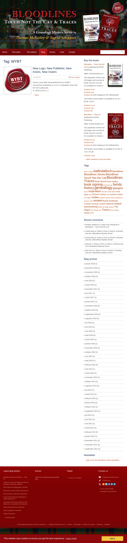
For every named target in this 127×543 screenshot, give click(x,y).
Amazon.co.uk (89, 89)
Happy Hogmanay (9, 513)
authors (90, 171)
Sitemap (99, 524)
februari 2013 (90, 398)
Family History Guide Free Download (15, 494)
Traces (106, 209)
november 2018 (91, 272)
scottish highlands (106, 204)
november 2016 (91, 306)
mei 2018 (88, 281)
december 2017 (91, 289)
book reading (112, 181)
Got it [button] (112, 538)
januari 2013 (90, 403)
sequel (117, 203)
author (86, 171)
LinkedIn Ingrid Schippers (112, 484)
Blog (43, 52)
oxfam (95, 197)
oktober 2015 (90, 352)
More (37, 95)
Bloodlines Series (94, 174)
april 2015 (89, 361)
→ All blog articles (9, 517)
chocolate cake (107, 185)
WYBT (92, 213)
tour (100, 210)
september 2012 (91, 411)
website (116, 210)
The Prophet (95, 210)
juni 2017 (88, 293)
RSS (103, 484)
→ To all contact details (105, 489)
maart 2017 (89, 297)
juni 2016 (88, 327)
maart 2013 (89, 394)
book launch (101, 181)
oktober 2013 (90, 381)
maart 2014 (89, 373)
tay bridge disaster (108, 207)
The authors (32, 52)
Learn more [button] (71, 538)
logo (90, 194)
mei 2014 (88, 369)
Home (4, 52)
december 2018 (91, 268)
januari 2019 (90, 264)
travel (112, 210)
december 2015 (91, 348)
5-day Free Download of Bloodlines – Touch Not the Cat (102, 226)
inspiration (94, 191)
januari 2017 (90, 302)
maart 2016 (89, 339)
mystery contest (116, 194)
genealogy (103, 187)
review (97, 200)
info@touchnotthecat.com (110, 477)
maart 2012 (89, 428)
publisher (102, 197)
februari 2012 (90, 432)
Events (52, 52)
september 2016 (91, 314)
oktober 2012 (90, 407)
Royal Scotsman (110, 201)
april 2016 (89, 335)
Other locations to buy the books (98, 159)
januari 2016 (90, 344)
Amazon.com (89, 92)
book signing (93, 184)
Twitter (106, 484)
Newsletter (77, 524)
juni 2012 (88, 419)
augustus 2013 (91, 386)
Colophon (107, 524)
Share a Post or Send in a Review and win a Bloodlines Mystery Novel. (104, 232)
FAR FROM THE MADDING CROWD (15, 487)
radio (91, 201)
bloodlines (117, 171)
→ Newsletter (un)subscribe (107, 491)
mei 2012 (88, 424)
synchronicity (91, 206)
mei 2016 (88, 331)
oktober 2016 (90, 310)
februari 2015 (90, 365)
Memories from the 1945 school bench (15, 490)
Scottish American (91, 204)
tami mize (89, 250)
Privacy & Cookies (89, 524)
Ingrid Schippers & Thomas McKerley (34, 524)
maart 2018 (89, 285)
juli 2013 (88, 390)
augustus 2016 (91, 318)
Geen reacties (75, 77)
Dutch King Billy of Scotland (12, 510)
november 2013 (91, 377)
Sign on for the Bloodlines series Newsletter (102, 460)
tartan (100, 207)
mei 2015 (88, 356)
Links (62, 52)
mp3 (108, 194)
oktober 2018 (90, 276)
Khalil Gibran (112, 191)
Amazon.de (88, 95)
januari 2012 (90, 436)
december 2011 (91, 440)
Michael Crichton (99, 194)
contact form (106, 480)
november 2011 (91, 445)
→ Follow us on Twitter (74, 478)
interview (104, 191)
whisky (87, 213)
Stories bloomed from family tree (13, 507)
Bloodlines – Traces (91, 115)
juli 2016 (88, 323)
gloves (86, 191)
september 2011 (91, 449)
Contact (72, 53)
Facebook (109, 484)
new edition (87, 197)
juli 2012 (88, 415)
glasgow (118, 188)
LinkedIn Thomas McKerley (115, 484)
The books (16, 53)
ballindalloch (103, 171)
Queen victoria (110, 197)
